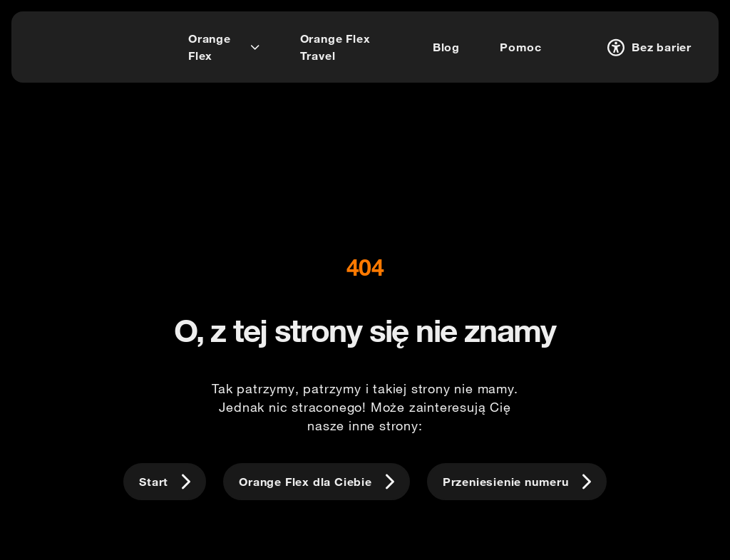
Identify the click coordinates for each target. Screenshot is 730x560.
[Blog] (446, 47)
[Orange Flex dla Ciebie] (316, 481)
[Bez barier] (647, 47)
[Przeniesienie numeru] (517, 481)
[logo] (67, 44)
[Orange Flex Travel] (346, 47)
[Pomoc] (521, 47)
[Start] (164, 481)
